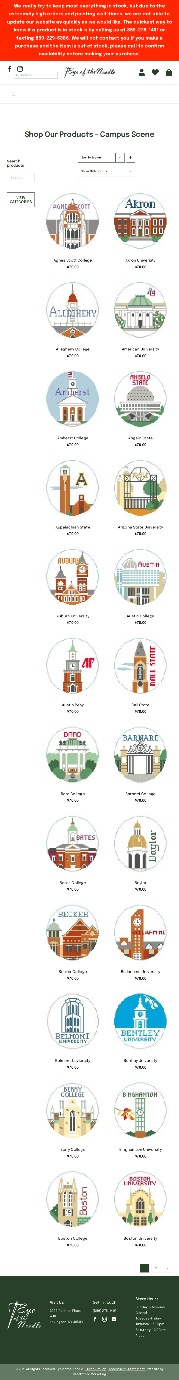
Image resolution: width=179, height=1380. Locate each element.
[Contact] (114, 1319)
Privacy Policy (96, 1369)
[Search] (17, 75)
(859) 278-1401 (104, 1311)
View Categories (21, 200)
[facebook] (10, 69)
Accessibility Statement (126, 1369)
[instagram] (20, 69)
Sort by (91, 157)
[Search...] (36, 75)
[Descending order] (130, 158)
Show (94, 171)
